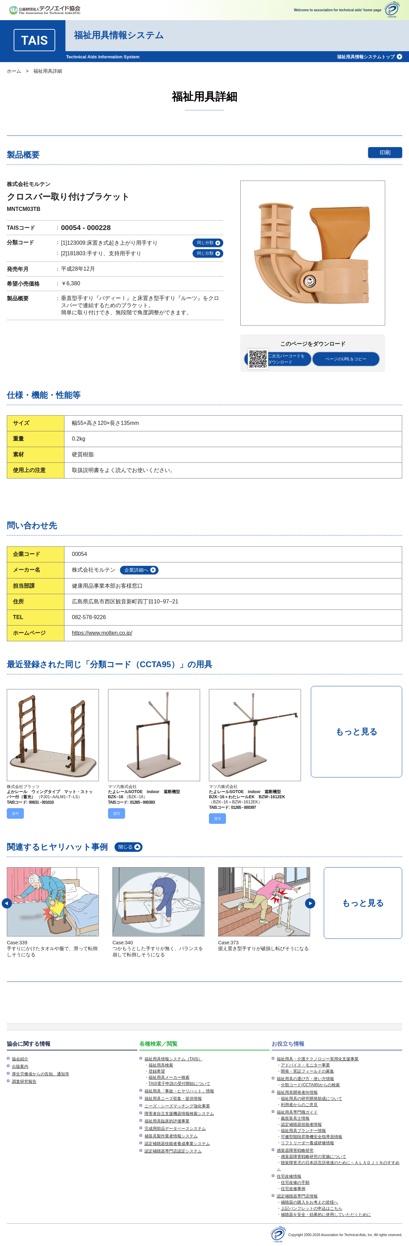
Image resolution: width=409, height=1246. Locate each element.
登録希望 (157, 1071)
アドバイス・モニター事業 (305, 1065)
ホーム (14, 71)
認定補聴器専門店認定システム (173, 1151)
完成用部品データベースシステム (175, 1128)
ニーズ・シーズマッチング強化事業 (177, 1106)
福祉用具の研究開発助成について (311, 1098)
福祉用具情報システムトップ (366, 56)
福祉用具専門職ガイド (297, 1112)
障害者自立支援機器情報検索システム (179, 1113)
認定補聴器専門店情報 (297, 1196)
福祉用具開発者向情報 (297, 1092)
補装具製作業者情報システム (171, 1136)
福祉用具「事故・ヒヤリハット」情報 (179, 1091)
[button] (7, 903)
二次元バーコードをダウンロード (276, 359)
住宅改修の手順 (295, 1182)
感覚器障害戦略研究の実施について (313, 1156)
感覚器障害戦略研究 (295, 1150)
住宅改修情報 (289, 1176)
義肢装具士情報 (295, 1118)
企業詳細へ (136, 570)
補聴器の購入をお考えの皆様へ (309, 1202)
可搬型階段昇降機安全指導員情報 (311, 1136)
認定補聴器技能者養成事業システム (177, 1143)
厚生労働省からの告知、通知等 (40, 1074)
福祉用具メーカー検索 (169, 1077)
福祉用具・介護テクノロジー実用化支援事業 (318, 1059)
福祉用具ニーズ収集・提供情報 (173, 1098)
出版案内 (20, 1066)
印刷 (385, 152)
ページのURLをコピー (345, 359)
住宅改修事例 (293, 1188)
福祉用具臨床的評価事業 (167, 1121)
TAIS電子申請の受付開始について (180, 1083)
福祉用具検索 (161, 1065)
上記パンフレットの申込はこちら (311, 1208)
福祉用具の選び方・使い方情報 (305, 1078)
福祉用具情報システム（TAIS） (173, 1059)
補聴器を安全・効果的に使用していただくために (326, 1214)
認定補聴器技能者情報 (301, 1124)
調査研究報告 (24, 1081)
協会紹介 (20, 1059)
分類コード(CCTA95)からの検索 (310, 1085)
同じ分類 (205, 242)
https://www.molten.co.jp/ (102, 633)
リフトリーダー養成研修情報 (307, 1143)
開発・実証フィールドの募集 (307, 1071)
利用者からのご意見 (299, 1104)
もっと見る (356, 731)
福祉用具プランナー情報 (303, 1130)
